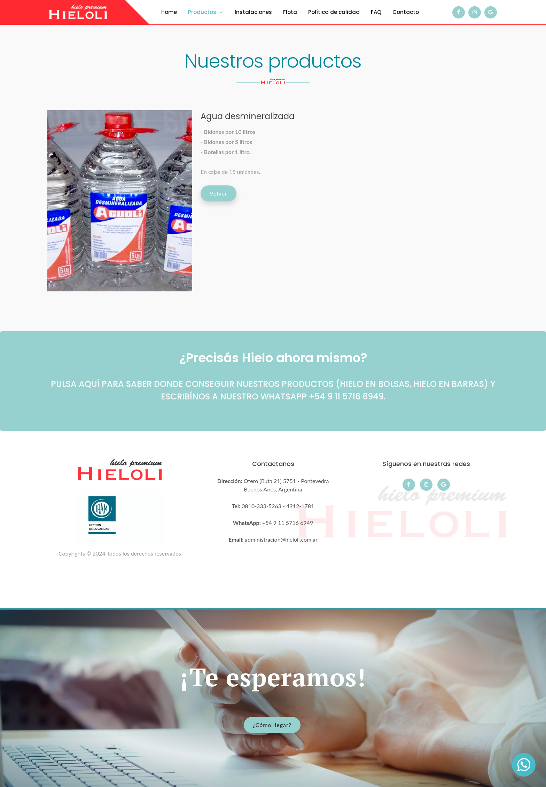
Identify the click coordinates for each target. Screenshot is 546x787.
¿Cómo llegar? (272, 724)
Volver (218, 193)
